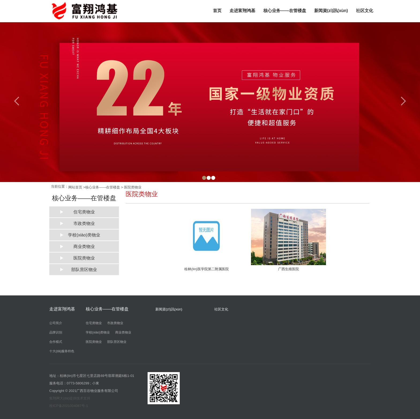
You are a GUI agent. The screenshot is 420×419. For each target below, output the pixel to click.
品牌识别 (55, 332)
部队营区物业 (84, 269)
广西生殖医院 (288, 269)
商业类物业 (84, 246)
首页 (217, 10)
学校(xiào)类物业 (84, 235)
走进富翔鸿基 (242, 10)
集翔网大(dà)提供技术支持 (69, 398)
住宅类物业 (84, 212)
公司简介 (55, 323)
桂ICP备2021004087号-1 (68, 406)
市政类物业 (84, 223)
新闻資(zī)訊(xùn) (331, 10)
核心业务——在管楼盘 (284, 10)
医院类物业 (132, 187)
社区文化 (364, 10)
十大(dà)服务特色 (61, 351)
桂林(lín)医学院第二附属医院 (206, 269)
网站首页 (75, 187)
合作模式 (55, 342)
